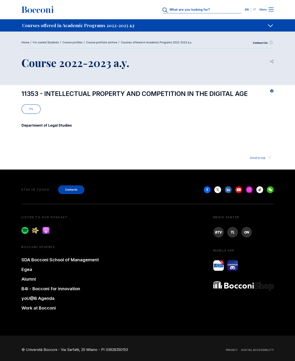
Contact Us (263, 43)
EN (247, 9)
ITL (31, 109)
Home (25, 42)
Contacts (71, 189)
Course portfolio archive (101, 42)
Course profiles (72, 42)
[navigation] (147, 25)
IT (254, 9)
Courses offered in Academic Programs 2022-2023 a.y (156, 42)
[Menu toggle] (271, 10)
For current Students (46, 42)
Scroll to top (261, 158)
